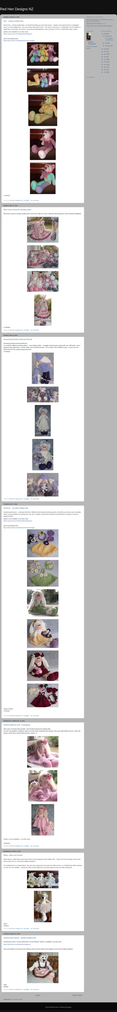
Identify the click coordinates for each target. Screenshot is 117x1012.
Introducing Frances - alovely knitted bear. (20, 938)
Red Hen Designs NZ (92, 43)
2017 (105, 51)
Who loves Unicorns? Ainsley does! (17, 210)
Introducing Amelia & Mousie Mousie (18, 339)
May (106, 43)
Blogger (69, 1007)
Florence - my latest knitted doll (16, 508)
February (108, 46)
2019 (105, 34)
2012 (105, 64)
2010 (105, 69)
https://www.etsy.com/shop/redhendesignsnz (18, 34)
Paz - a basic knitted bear (13, 21)
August (107, 36)
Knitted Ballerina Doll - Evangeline (17, 725)
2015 (105, 56)
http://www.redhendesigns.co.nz (96, 23)
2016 (105, 54)
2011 (105, 67)
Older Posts (77, 995)
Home (37, 995)
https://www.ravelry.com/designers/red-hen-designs (19, 40)
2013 (105, 62)
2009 (105, 72)
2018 (105, 49)
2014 (105, 59)
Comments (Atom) (17, 999)
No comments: (35, 200)
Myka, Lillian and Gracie (13, 855)
